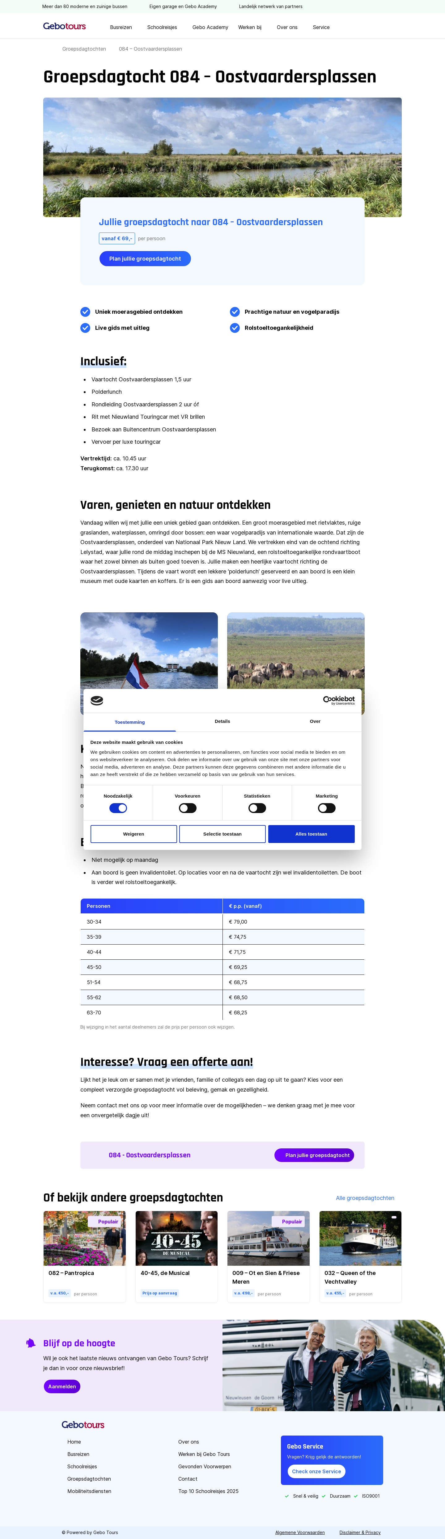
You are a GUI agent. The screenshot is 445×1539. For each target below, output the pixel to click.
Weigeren (133, 834)
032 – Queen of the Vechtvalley (350, 1277)
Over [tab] (315, 721)
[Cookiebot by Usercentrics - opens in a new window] (328, 700)
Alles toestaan (311, 834)
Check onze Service (316, 1471)
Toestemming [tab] (130, 722)
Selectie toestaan (222, 834)
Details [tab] (222, 721)
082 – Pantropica (71, 1273)
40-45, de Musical (165, 1273)
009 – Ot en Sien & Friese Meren (266, 1277)
